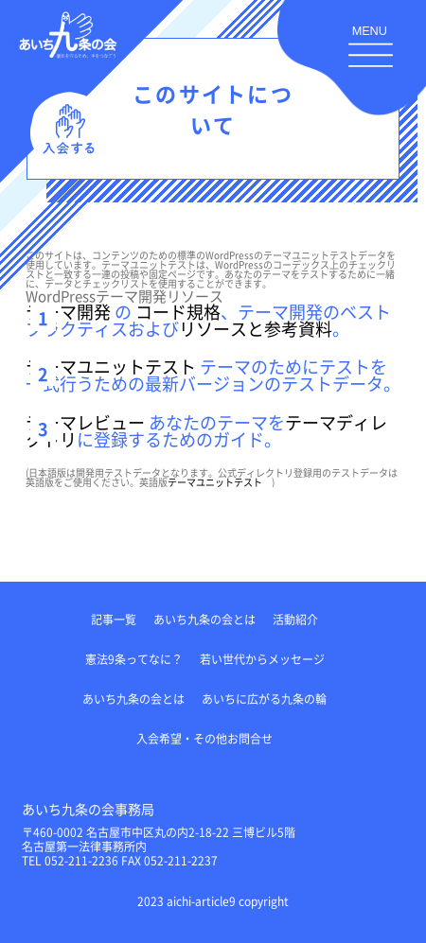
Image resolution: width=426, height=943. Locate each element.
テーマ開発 (68, 311)
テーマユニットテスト (111, 366)
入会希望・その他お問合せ (204, 738)
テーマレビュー (85, 422)
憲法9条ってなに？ (134, 659)
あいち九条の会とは (204, 619)
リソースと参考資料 (255, 328)
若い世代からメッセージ (262, 659)
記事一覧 (113, 619)
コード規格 (178, 311)
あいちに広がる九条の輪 (264, 698)
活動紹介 (295, 619)
